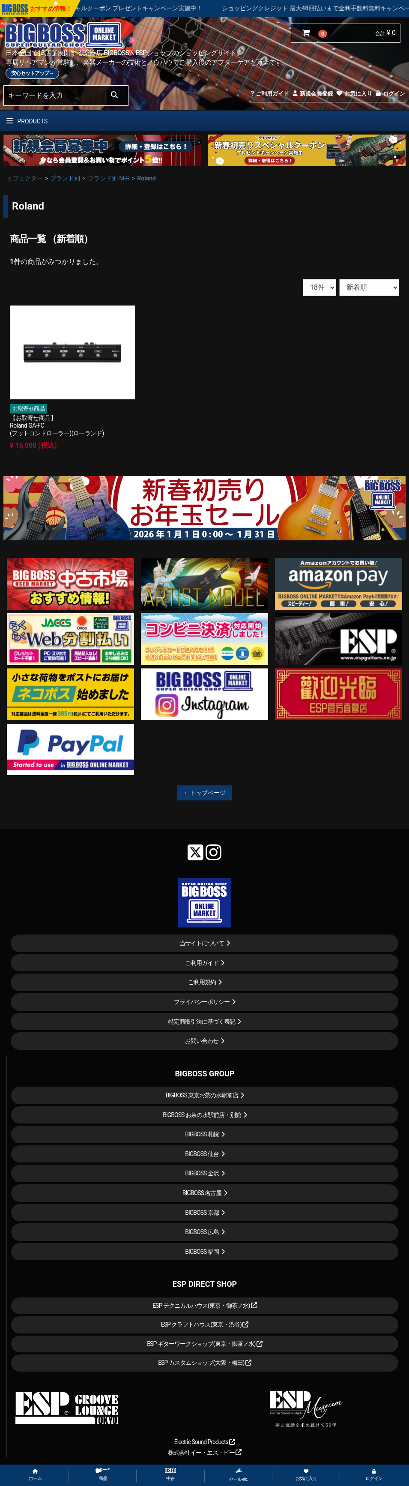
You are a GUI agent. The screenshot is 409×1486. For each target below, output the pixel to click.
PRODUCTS (27, 121)
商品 (103, 1474)
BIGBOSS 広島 (202, 1231)
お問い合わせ (201, 1040)
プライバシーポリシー (202, 1001)
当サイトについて (201, 943)
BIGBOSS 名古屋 (202, 1192)
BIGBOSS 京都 (202, 1212)
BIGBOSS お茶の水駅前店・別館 (202, 1115)
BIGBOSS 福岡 (202, 1251)
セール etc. (238, 1475)
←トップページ (205, 792)
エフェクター (25, 178)
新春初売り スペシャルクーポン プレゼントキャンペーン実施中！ (133, 8)
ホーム (35, 1475)
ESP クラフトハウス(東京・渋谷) (205, 1324)
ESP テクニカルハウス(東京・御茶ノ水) (204, 1305)
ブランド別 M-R (109, 178)
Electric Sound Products (204, 1441)
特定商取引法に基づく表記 (201, 1021)
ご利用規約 (202, 982)
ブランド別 (65, 178)
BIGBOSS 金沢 (202, 1173)
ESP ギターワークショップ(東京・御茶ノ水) (205, 1343)
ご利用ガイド (270, 93)
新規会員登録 (312, 93)
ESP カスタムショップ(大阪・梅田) (204, 1362)
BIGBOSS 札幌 (202, 1134)
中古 (170, 1474)
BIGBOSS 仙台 (202, 1153)
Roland (146, 178)
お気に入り (354, 93)
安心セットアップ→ (32, 73)
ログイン (390, 93)
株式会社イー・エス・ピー (205, 1452)
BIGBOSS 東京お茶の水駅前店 (202, 1095)
